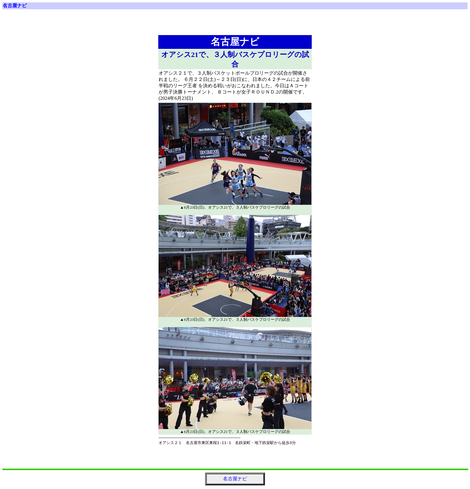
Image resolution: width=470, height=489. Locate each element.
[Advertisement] (235, 25)
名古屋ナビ (15, 5)
